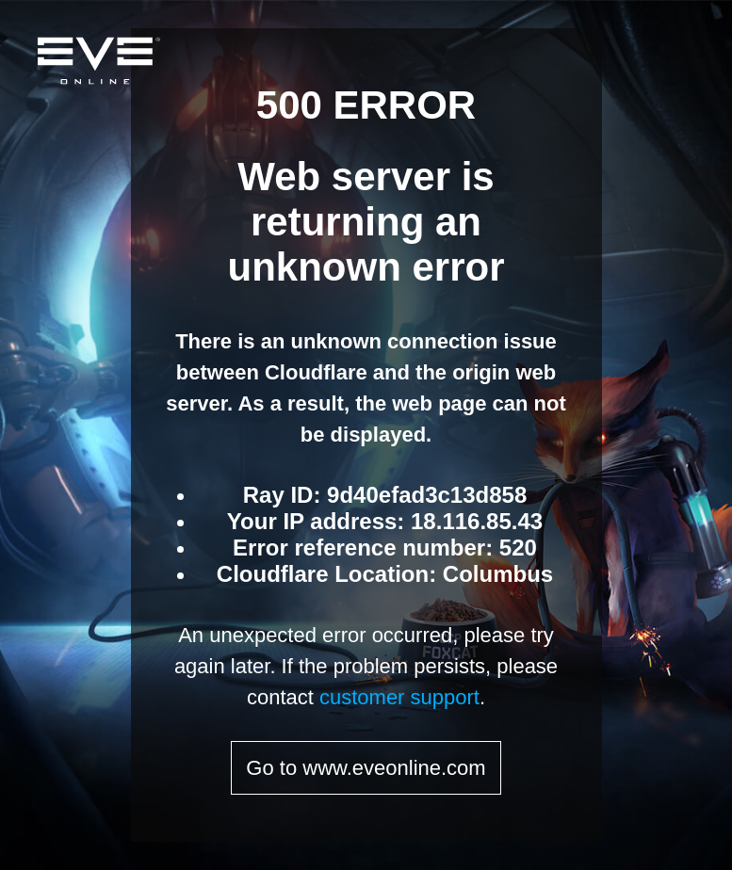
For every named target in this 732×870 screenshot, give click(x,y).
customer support (399, 697)
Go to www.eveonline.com (365, 768)
